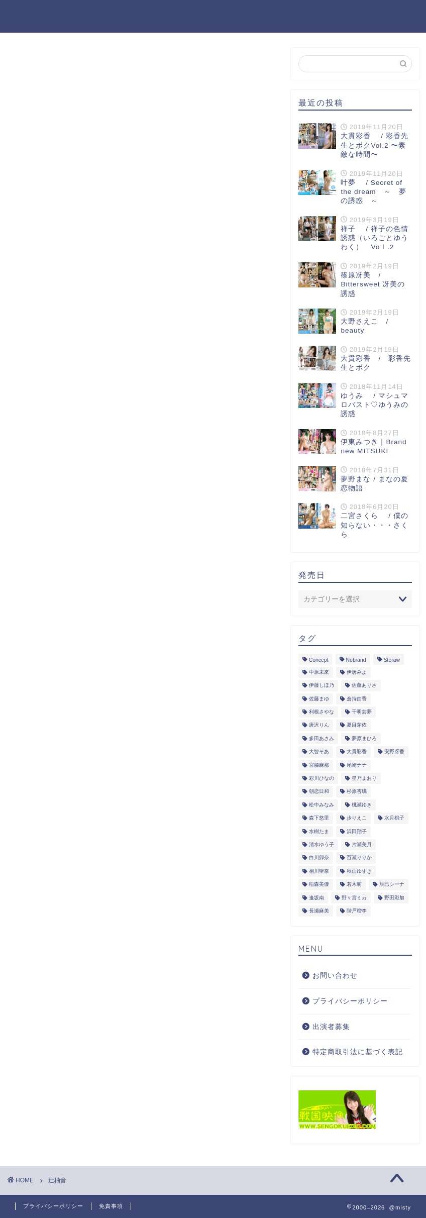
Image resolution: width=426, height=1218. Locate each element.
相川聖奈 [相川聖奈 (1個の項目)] (319, 871)
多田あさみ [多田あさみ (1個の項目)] (321, 738)
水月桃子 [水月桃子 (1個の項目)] (394, 818)
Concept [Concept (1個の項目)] (319, 660)
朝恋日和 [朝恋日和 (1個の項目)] (319, 791)
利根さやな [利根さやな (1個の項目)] (321, 712)
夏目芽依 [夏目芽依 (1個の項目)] (357, 725)
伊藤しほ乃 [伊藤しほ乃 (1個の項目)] (321, 685)
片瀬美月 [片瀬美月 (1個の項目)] (362, 844)
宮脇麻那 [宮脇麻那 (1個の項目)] (319, 765)
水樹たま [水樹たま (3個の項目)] (319, 831)
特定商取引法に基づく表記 (357, 1052)
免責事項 (111, 1206)
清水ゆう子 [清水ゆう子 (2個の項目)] (321, 844)
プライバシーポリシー (350, 1001)
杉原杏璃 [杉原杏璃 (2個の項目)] (357, 791)
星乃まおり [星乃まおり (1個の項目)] (364, 778)
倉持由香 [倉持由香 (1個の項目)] (357, 698)
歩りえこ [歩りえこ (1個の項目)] (357, 818)
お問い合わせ (335, 975)
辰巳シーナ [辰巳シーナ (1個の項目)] (391, 884)
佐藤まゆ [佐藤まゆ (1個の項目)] (319, 698)
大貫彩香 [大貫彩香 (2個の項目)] (357, 752)
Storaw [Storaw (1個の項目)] (392, 660)
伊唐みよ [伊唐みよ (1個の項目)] (357, 672)
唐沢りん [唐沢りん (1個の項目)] (319, 725)
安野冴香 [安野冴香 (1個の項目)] (394, 752)
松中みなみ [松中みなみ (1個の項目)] (321, 804)
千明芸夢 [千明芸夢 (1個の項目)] (362, 712)
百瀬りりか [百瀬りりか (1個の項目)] (359, 858)
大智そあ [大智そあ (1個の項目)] (319, 752)
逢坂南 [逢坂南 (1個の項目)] (316, 897)
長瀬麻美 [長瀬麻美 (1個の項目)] (319, 911)
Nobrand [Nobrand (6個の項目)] (356, 660)
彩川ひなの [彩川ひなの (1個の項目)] (321, 778)
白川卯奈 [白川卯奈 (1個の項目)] (319, 858)
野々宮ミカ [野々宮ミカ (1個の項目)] (354, 897)
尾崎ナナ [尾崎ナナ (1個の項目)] (357, 765)
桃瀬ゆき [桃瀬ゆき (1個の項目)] (362, 804)
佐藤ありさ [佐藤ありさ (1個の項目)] (364, 685)
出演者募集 (331, 1027)
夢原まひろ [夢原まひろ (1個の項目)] (364, 738)
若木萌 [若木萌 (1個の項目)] (354, 884)
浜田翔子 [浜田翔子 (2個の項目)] (357, 831)
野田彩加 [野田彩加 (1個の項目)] (394, 897)
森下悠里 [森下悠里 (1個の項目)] (319, 818)
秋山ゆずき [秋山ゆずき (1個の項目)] (359, 871)
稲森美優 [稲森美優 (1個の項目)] (319, 884)
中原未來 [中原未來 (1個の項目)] (319, 672)
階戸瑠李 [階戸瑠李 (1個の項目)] (357, 911)
